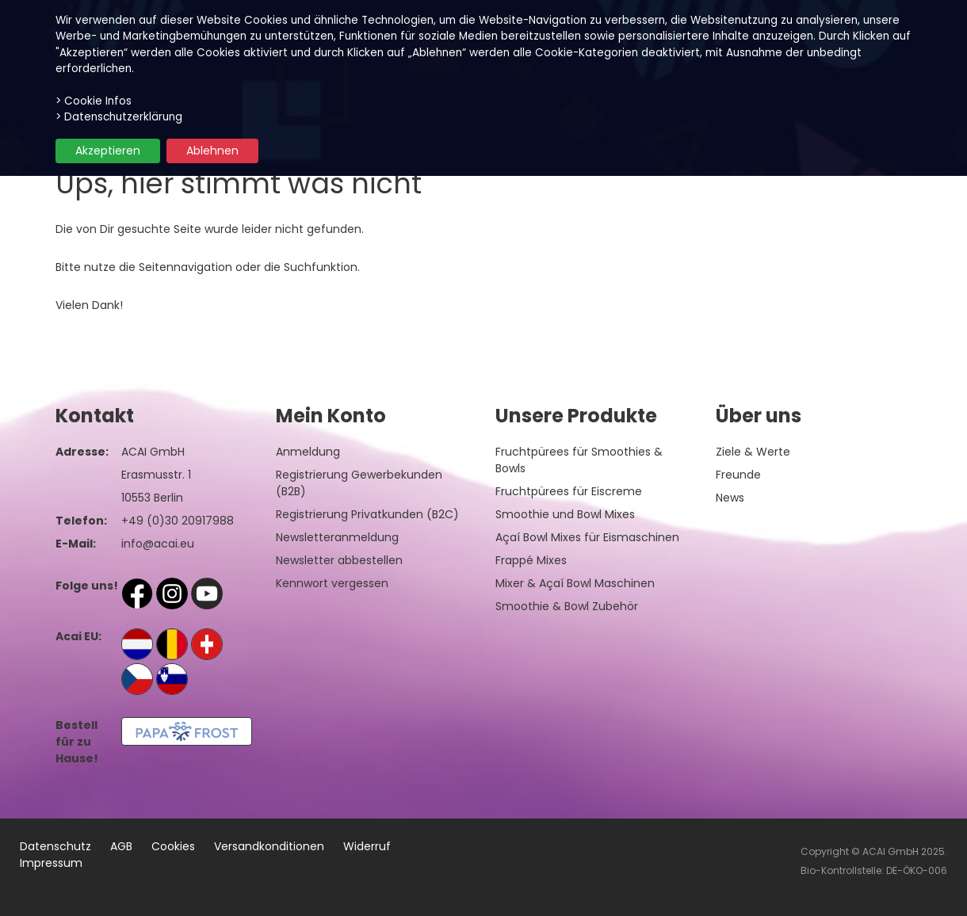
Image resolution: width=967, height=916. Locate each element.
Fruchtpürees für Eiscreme (568, 491)
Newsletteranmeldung (337, 537)
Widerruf (367, 846)
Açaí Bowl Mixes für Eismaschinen (587, 537)
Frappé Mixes (531, 560)
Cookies (173, 846)
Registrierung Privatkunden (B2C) (367, 514)
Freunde (738, 475)
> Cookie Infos (93, 101)
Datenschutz (55, 846)
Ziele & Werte (753, 452)
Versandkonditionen (269, 846)
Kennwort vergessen (332, 583)
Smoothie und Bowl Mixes (565, 514)
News (730, 498)
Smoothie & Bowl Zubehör (566, 606)
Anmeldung (308, 452)
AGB (121, 846)
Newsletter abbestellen (339, 560)
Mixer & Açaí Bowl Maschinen (575, 583)
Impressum (51, 863)
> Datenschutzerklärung (118, 116)
